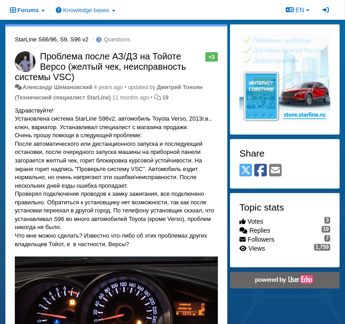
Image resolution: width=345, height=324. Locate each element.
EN (298, 10)
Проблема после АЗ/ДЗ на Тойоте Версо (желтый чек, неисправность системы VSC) (100, 66)
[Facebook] (260, 171)
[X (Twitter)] (245, 171)
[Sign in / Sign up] (326, 10)
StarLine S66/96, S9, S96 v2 (51, 39)
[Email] (275, 171)
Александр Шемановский (57, 87)
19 (165, 97)
